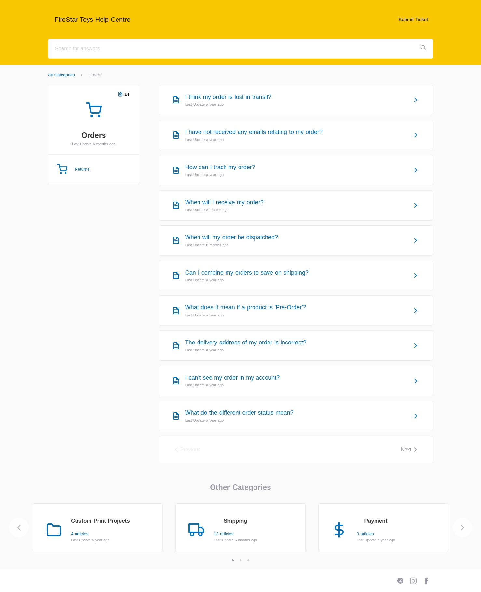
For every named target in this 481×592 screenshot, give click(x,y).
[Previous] (19, 527)
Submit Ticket (413, 19)
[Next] (462, 527)
